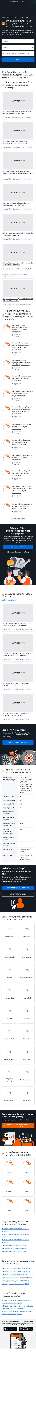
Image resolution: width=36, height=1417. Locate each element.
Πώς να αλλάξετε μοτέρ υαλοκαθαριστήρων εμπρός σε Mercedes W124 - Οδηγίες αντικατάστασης (21, 328)
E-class (34, 17)
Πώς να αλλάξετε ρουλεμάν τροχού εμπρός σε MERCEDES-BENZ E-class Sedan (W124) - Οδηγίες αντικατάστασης (22, 410)
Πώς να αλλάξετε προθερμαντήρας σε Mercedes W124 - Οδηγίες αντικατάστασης (22, 473)
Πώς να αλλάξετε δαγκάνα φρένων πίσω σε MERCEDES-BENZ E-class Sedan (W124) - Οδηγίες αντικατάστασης (22, 489)
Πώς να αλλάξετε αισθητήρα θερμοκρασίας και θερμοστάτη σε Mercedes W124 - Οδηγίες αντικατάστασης (21, 346)
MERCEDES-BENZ (24, 17)
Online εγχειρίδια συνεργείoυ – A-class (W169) (15, 1281)
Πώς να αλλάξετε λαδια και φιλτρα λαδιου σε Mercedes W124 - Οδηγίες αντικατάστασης (21, 442)
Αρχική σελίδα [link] (5, 17)
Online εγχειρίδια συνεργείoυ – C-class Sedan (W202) (17, 1277)
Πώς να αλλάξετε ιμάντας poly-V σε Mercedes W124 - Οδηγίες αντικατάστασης (22, 458)
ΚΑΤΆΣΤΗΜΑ (14, 2)
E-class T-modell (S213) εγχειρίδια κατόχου (14, 1245)
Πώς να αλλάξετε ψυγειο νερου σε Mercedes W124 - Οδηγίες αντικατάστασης (21, 427)
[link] (18, 105)
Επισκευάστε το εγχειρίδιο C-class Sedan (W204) (16, 1271)
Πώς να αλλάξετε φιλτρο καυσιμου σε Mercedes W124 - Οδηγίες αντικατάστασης (21, 378)
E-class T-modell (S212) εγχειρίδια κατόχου (14, 1251)
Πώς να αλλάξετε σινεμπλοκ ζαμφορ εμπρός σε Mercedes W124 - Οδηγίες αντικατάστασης (22, 394)
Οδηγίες (14, 17)
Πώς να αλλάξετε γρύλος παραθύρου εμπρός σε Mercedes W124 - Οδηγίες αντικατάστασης (21, 363)
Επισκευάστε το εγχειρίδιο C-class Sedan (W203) (16, 1268)
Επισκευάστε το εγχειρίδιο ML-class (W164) (14, 1274)
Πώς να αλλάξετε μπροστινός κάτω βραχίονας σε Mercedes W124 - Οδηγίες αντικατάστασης (22, 506)
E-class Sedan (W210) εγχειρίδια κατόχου (14, 1248)
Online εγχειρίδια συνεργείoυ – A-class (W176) (15, 1284)
